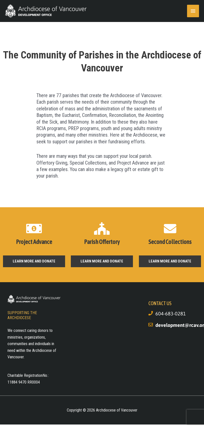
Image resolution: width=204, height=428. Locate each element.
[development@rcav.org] (150, 324)
